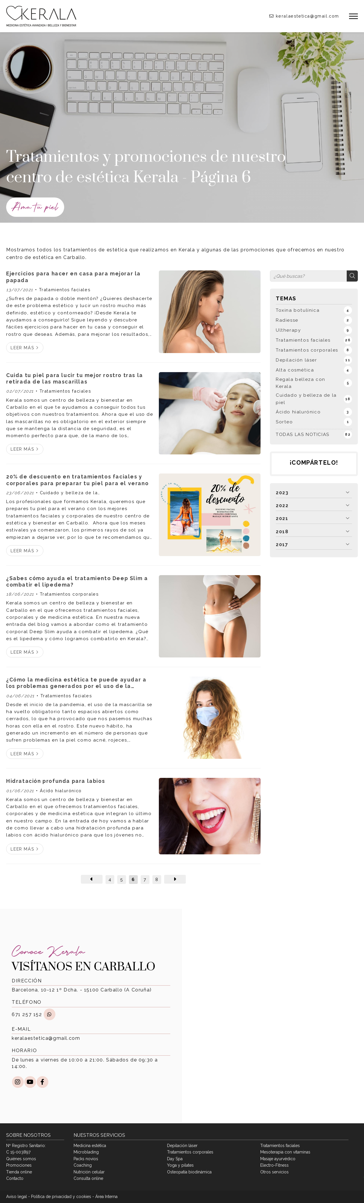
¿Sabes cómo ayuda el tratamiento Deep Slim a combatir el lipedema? (77, 581)
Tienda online (19, 1172)
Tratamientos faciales (65, 289)
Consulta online (88, 1178)
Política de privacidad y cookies (61, 1196)
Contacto (14, 1178)
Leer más (22, 347)
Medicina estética (90, 1145)
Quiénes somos (21, 1158)
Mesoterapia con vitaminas (285, 1152)
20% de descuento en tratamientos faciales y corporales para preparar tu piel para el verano (77, 479)
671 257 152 (27, 1014)
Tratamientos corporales (69, 594)
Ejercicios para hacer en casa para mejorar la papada (73, 276)
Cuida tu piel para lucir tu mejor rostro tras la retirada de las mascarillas (74, 378)
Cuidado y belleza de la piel (67, 493)
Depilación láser (182, 1145)
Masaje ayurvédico (277, 1158)
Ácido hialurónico (61, 790)
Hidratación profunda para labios (55, 781)
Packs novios (86, 1158)
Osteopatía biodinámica (189, 1172)
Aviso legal (16, 1196)
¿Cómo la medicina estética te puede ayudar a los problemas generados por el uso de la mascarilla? (76, 683)
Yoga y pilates (180, 1165)
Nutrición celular (89, 1172)
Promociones (19, 1165)
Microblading (86, 1152)
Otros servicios (274, 1172)
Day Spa (175, 1158)
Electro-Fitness (274, 1165)
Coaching (83, 1165)
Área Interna (106, 1196)
